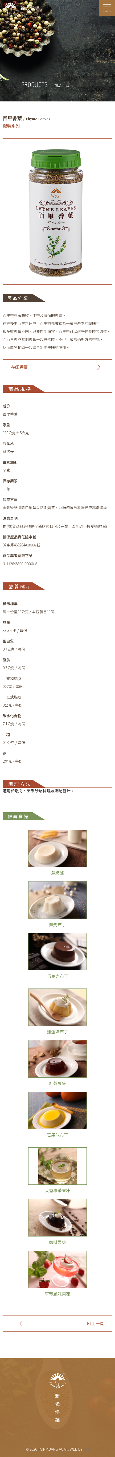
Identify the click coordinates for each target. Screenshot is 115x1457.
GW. (86, 1449)
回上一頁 (95, 1323)
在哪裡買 (19, 367)
